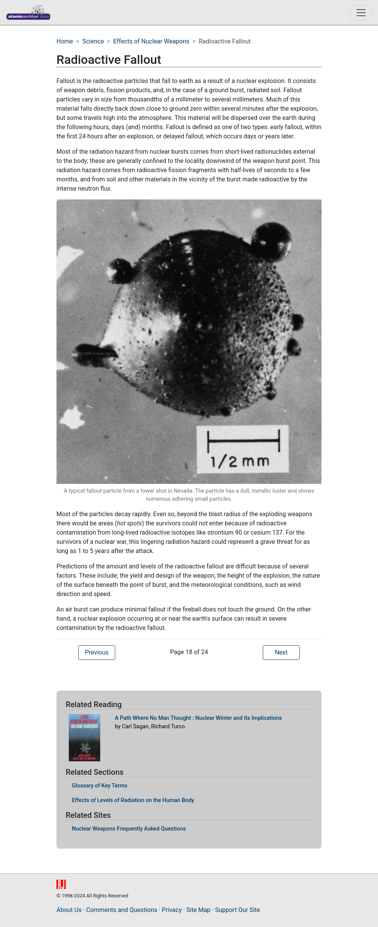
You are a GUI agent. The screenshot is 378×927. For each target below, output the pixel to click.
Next (281, 652)
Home (64, 41)
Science (93, 41)
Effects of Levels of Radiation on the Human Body (133, 800)
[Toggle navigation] (361, 12)
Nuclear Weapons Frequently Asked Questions (129, 829)
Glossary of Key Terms (100, 785)
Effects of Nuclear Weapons (151, 41)
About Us (68, 910)
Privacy (172, 910)
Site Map (198, 910)
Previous (97, 652)
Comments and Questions (121, 910)
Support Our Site (237, 910)
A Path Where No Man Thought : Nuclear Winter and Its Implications (198, 718)
